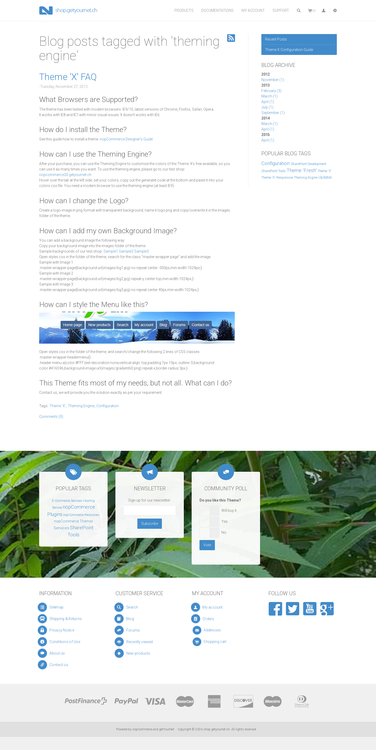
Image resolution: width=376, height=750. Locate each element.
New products (140, 653)
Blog (133, 619)
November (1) (272, 80)
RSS (231, 38)
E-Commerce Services (67, 501)
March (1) (269, 96)
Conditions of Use (63, 641)
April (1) (267, 102)
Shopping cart (217, 642)
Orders (214, 619)
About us (57, 653)
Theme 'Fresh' (301, 170)
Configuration (275, 163)
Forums (136, 630)
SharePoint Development (308, 164)
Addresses (216, 630)
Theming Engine (306, 177)
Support (281, 10)
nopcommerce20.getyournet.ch (65, 175)
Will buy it (229, 510)
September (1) (273, 113)
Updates (325, 177)
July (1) (267, 107)
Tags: (43, 406)
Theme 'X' (325, 171)
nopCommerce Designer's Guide (126, 139)
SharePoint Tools (273, 171)
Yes (224, 521)
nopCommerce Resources (81, 515)
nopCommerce (142, 729)
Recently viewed (140, 641)
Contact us (59, 665)
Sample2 (126, 251)
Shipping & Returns (63, 618)
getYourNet (166, 729)
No (223, 532)
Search (134, 607)
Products (183, 10)
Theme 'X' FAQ (68, 77)
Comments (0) (51, 416)
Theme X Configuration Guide (289, 50)
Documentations (217, 10)
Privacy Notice (60, 630)
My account (216, 607)
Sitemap (54, 607)
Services (61, 528)
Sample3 (141, 251)
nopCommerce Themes (73, 521)
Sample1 (110, 251)
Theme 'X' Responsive (277, 177)
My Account (253, 10)
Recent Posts (276, 39)
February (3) (271, 91)
